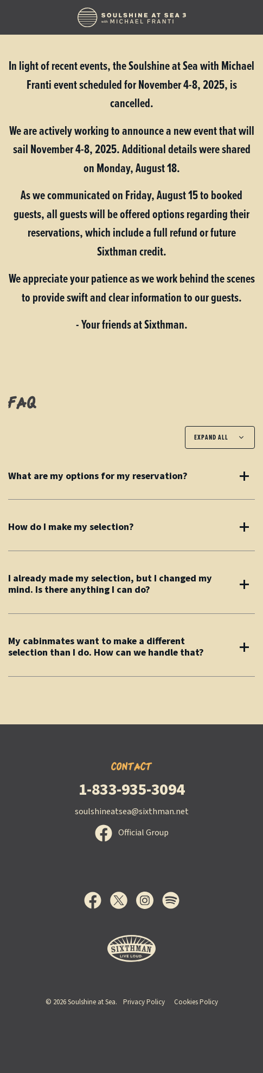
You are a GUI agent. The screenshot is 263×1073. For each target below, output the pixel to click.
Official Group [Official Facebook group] (132, 833)
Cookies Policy (196, 1002)
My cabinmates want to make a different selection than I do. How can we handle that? (106, 647)
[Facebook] (97, 900)
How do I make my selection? (71, 527)
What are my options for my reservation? (98, 476)
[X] (123, 900)
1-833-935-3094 (132, 789)
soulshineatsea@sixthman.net (132, 811)
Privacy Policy (144, 1002)
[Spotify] (170, 900)
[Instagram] (149, 900)
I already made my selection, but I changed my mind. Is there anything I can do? (110, 584)
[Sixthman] (131, 949)
